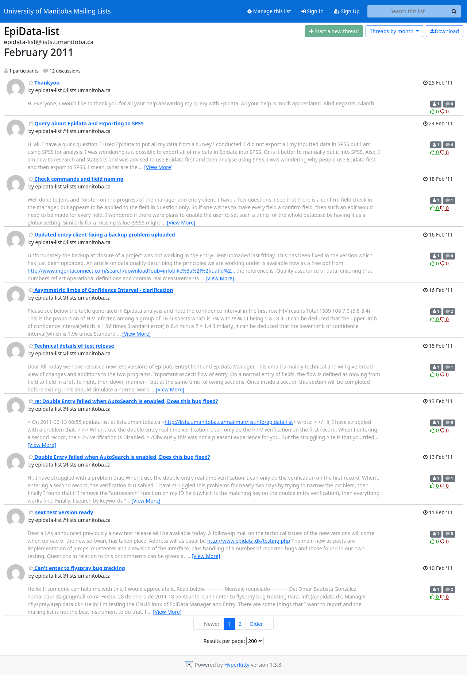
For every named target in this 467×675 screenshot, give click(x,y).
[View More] (158, 167)
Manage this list (269, 11)
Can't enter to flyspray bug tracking (76, 568)
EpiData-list (31, 31)
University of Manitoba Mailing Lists (57, 11)
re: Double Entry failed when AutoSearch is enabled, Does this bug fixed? (123, 401)
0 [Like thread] (435, 111)
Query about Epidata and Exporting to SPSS (86, 123)
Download (444, 31)
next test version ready (60, 512)
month (392, 31)
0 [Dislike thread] (444, 111)
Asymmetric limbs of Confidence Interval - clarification (100, 289)
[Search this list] (407, 11)
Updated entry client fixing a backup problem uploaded (101, 234)
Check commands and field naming (76, 178)
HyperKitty (236, 664)
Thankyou (44, 82)
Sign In (312, 11)
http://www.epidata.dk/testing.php (248, 540)
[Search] (454, 11)
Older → (259, 623)
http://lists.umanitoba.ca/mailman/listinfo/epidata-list (229, 421)
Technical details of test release (71, 345)
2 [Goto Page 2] (240, 623)
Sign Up (347, 11)
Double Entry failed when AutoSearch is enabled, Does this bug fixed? (119, 456)
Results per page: (224, 640)
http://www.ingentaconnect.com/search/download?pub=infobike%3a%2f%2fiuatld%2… (131, 270)
